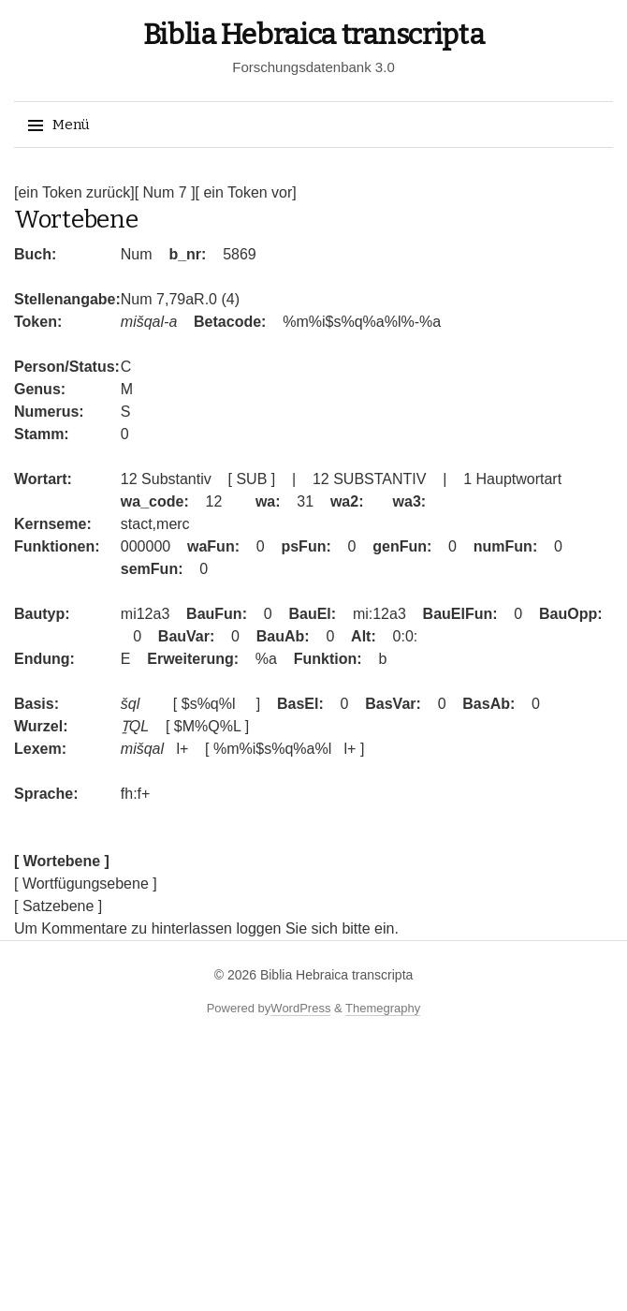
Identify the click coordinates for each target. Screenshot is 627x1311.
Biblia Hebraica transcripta (314, 35)
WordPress (300, 1008)
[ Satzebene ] (58, 906)
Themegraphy (382, 1008)
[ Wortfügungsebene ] (85, 883)
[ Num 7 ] (165, 192)
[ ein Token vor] (246, 192)
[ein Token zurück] (74, 192)
